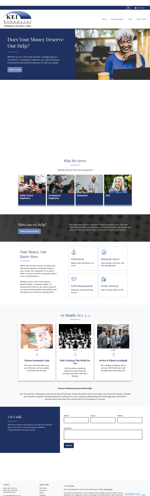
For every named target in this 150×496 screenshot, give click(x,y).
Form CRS (71, 480)
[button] (104, 13)
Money (41, 494)
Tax (40, 492)
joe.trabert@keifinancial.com (12, 490)
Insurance (42, 489)
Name (66, 410)
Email (93, 410)
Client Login (140, 2)
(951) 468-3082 (12, 484)
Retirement (42, 482)
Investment (43, 485)
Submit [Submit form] (69, 439)
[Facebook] (128, 2)
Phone (120, 410)
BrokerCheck (108, 483)
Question (68, 422)
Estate (41, 487)
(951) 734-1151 (12, 482)
